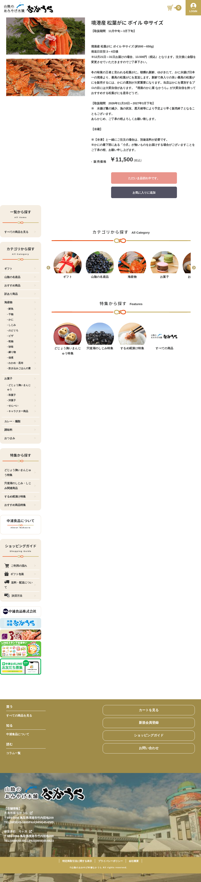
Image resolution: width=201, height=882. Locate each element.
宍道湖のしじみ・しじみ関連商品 (20, 485)
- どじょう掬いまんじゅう (21, 387)
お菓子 (20, 378)
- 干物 (21, 314)
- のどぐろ (21, 330)
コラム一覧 (13, 753)
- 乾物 (21, 341)
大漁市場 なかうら (18, 813)
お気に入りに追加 (144, 192)
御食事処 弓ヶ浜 (18, 831)
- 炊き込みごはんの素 (21, 368)
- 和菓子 (21, 395)
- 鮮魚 (21, 308)
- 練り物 (21, 352)
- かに (21, 319)
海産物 (20, 302)
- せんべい (21, 405)
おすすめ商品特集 (20, 504)
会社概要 (134, 861)
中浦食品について (17, 734)
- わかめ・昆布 (21, 363)
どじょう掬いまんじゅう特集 (20, 472)
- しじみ (21, 325)
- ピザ (21, 335)
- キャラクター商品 (21, 411)
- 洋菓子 (21, 400)
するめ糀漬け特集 (20, 496)
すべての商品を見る (20, 231)
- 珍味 (21, 346)
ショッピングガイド (149, 735)
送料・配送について (20, 585)
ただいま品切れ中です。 (144, 178)
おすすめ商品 (20, 285)
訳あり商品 (20, 293)
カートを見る (149, 710)
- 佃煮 (21, 357)
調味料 (20, 429)
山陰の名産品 (20, 277)
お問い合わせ (149, 748)
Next (194, 268)
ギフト (20, 268)
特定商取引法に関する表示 (77, 861)
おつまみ (20, 438)
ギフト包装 (20, 574)
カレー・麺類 (20, 421)
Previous (48, 268)
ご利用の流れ (20, 565)
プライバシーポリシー (110, 861)
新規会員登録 (149, 722)
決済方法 (20, 595)
